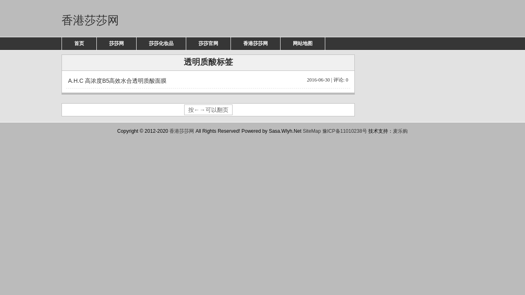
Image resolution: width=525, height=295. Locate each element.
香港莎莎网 (90, 20)
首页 (79, 43)
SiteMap (312, 131)
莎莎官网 (208, 43)
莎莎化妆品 (161, 43)
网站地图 (303, 43)
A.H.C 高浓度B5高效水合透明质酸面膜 (208, 80)
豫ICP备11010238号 (344, 131)
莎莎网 (116, 43)
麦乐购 (400, 131)
